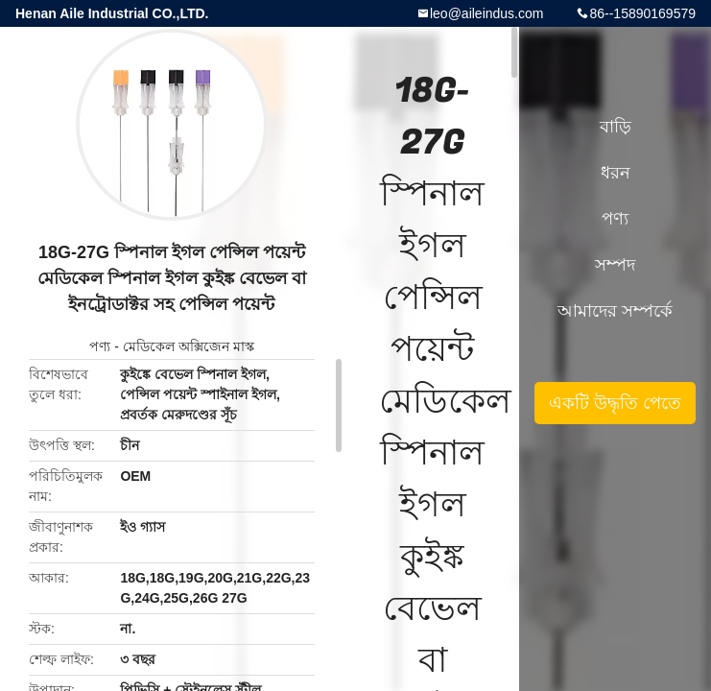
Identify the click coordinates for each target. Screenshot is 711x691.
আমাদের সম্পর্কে (615, 311)
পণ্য (99, 346)
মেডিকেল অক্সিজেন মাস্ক (188, 346)
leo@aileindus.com (487, 13)
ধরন (615, 172)
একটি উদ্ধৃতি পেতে (615, 403)
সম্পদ (615, 264)
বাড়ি (615, 126)
